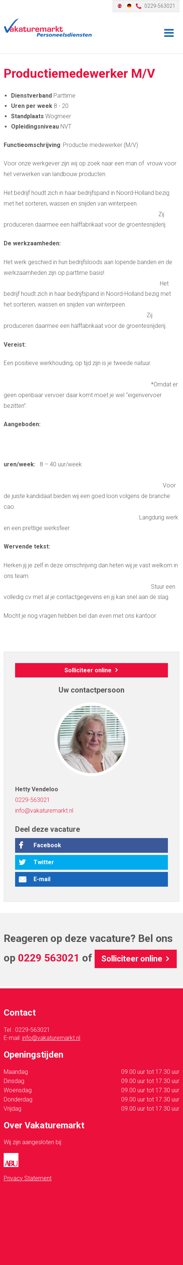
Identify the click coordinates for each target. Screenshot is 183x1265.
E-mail (42, 879)
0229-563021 (159, 6)
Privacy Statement (28, 1178)
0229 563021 (49, 958)
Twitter (44, 862)
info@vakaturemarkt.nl (44, 810)
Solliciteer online (88, 670)
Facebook (47, 845)
